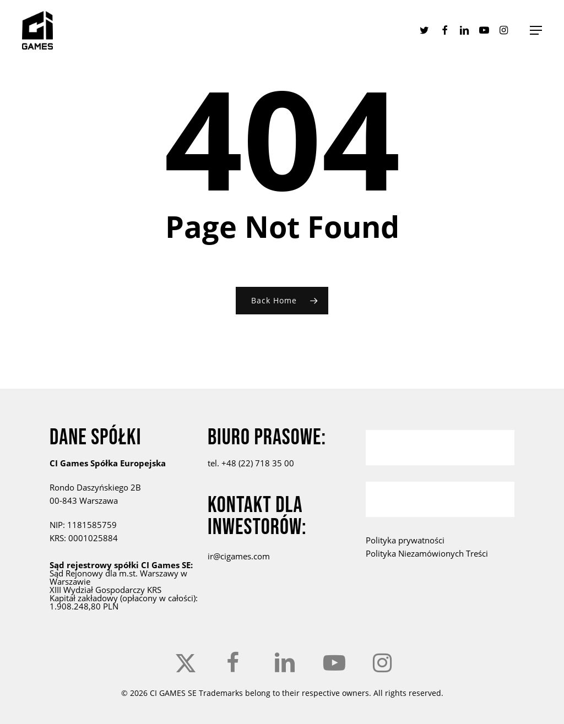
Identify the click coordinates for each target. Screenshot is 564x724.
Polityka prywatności (405, 540)
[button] (536, 30)
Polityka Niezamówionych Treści (427, 553)
